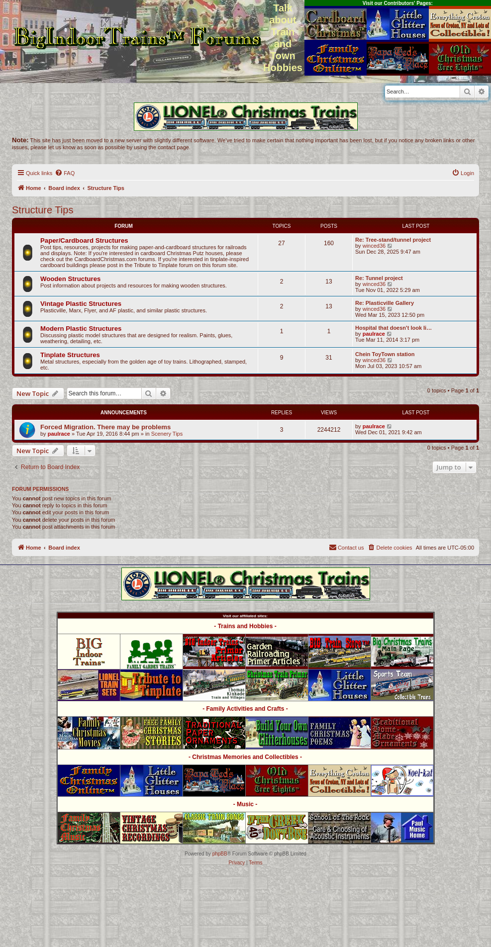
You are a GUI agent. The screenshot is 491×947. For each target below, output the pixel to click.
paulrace (374, 334)
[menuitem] (65, 173)
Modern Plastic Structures (80, 328)
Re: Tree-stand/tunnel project (393, 240)
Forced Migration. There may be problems (105, 427)
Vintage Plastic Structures (80, 303)
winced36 (374, 246)
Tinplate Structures (70, 355)
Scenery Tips (167, 434)
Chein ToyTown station (384, 354)
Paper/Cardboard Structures (84, 240)
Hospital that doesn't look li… (393, 328)
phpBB (219, 853)
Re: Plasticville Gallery (384, 303)
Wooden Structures (70, 279)
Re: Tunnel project (379, 278)
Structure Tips (42, 209)
